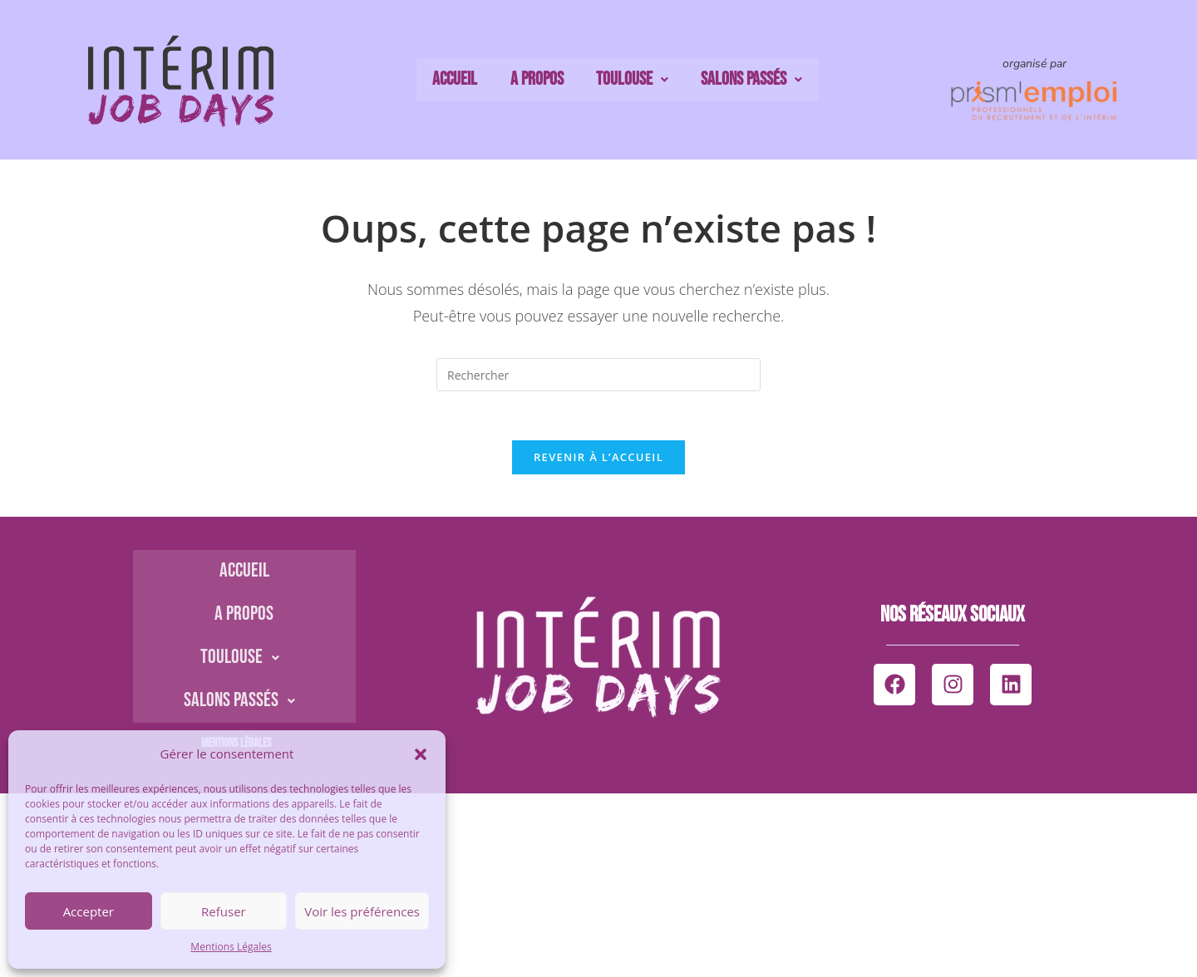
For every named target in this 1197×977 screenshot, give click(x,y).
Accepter (88, 911)
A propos (538, 79)
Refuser (223, 911)
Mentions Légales (230, 947)
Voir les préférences (362, 911)
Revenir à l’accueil (598, 458)
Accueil (462, 79)
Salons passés (742, 79)
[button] (420, 754)
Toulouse (627, 79)
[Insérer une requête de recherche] (598, 374)
